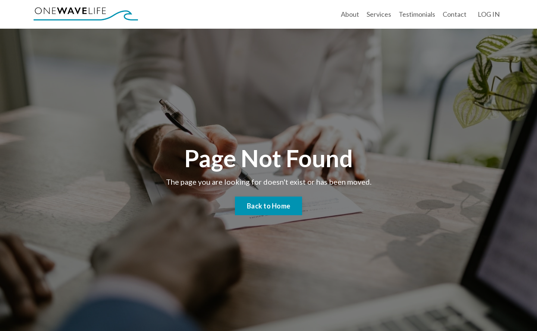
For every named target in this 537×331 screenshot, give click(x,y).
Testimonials (417, 14)
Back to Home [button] (268, 206)
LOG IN (489, 14)
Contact (455, 14)
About (350, 14)
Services (379, 14)
